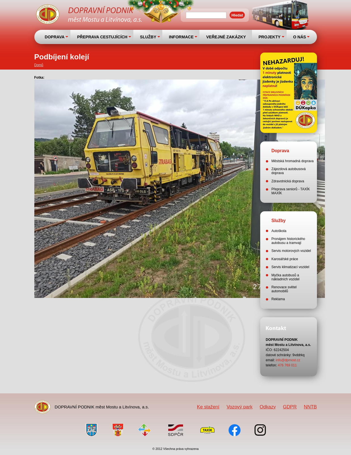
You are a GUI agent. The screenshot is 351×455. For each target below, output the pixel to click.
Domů (38, 65)
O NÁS (299, 37)
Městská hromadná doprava (293, 161)
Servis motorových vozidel (291, 251)
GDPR (290, 407)
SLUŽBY (148, 37)
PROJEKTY (269, 37)
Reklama (278, 299)
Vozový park (239, 407)
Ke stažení (208, 407)
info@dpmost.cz (288, 360)
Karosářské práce (285, 259)
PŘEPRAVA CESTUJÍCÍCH (102, 37)
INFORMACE (181, 37)
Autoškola (279, 231)
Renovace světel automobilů (284, 289)
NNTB (310, 407)
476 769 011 (287, 365)
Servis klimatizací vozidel (290, 267)
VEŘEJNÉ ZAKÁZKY (226, 37)
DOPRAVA (55, 37)
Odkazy (268, 407)
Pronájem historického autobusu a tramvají (288, 241)
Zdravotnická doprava (288, 181)
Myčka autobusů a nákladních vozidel (286, 277)
